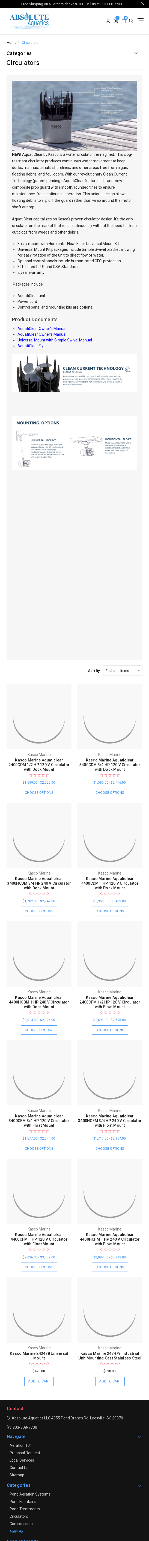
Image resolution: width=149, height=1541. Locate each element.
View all (16, 1531)
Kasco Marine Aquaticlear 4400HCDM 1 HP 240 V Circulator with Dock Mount (39, 1002)
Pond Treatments (25, 1509)
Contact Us (19, 1467)
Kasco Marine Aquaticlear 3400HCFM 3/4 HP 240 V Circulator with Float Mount (110, 1121)
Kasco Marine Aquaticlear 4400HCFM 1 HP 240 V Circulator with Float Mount (110, 1239)
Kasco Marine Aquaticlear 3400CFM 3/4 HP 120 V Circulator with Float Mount (39, 1121)
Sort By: (94, 671)
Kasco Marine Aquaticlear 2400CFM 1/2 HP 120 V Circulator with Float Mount (109, 1002)
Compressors (21, 1524)
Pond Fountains (23, 1501)
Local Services (22, 1460)
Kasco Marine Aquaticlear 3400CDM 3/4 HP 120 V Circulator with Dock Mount (110, 765)
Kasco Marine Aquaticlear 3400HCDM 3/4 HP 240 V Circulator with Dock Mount (39, 883)
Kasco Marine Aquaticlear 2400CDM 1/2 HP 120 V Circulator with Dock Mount (39, 765)
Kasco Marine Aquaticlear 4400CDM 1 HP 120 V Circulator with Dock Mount (110, 883)
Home (11, 43)
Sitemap (17, 1475)
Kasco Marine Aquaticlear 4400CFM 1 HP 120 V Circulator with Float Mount (39, 1239)
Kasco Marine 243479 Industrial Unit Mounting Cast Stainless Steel (109, 1355)
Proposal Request (25, 1453)
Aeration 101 (21, 1445)
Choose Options (39, 792)
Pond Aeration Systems (30, 1494)
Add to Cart (39, 1381)
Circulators (30, 43)
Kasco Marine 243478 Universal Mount (39, 1355)
